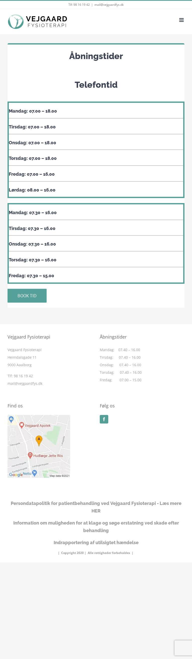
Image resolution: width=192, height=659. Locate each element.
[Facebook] (104, 419)
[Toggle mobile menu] (181, 20)
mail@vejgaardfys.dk (109, 5)
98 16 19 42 (81, 5)
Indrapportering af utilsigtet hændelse (96, 542)
